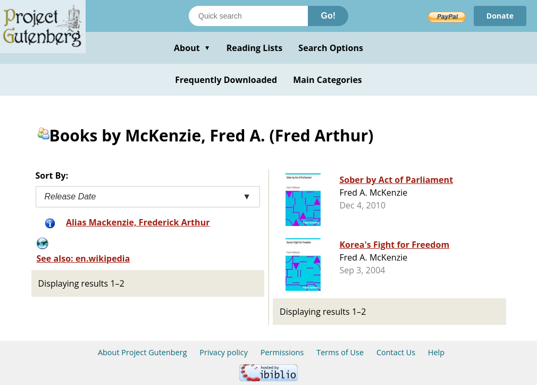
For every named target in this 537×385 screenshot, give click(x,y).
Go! (328, 15)
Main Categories (327, 80)
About (192, 47)
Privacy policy (223, 352)
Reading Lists (254, 48)
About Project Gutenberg (142, 352)
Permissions (282, 352)
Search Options (330, 48)
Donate (500, 16)
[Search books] (248, 16)
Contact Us (395, 352)
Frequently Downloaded (226, 80)
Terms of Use (340, 352)
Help (436, 352)
